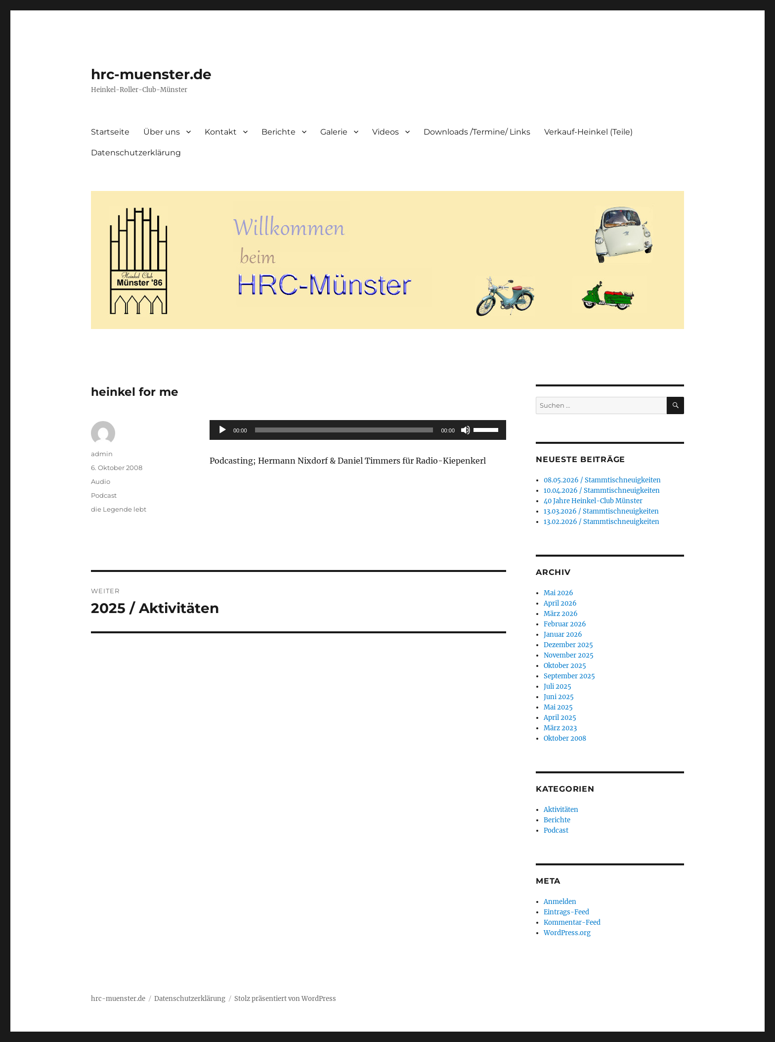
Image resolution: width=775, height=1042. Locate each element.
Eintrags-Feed (566, 912)
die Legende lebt (118, 509)
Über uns (161, 132)
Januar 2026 (563, 634)
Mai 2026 (558, 593)
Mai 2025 (558, 707)
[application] (358, 430)
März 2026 (561, 614)
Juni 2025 (559, 697)
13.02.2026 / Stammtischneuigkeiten (601, 522)
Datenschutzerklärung (136, 152)
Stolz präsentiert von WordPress (285, 999)
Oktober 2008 (565, 738)
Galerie (333, 132)
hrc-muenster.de (151, 74)
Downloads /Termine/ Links (477, 132)
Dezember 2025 (568, 645)
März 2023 (560, 728)
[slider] (344, 429)
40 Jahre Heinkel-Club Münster (593, 501)
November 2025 (569, 655)
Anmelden (560, 902)
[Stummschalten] (466, 430)
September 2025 (569, 676)
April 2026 (560, 603)
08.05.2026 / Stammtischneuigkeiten (602, 480)
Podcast (104, 495)
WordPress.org (567, 933)
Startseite (110, 132)
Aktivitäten (561, 809)
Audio (100, 481)
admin (102, 454)
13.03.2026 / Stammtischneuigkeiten (601, 511)
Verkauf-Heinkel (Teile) (588, 132)
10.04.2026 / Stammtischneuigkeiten (602, 490)
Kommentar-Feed (572, 922)
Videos (385, 132)
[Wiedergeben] (222, 430)
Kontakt (221, 132)
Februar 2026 (565, 624)
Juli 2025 (557, 686)
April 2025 (560, 717)
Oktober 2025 (565, 666)
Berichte (278, 132)
